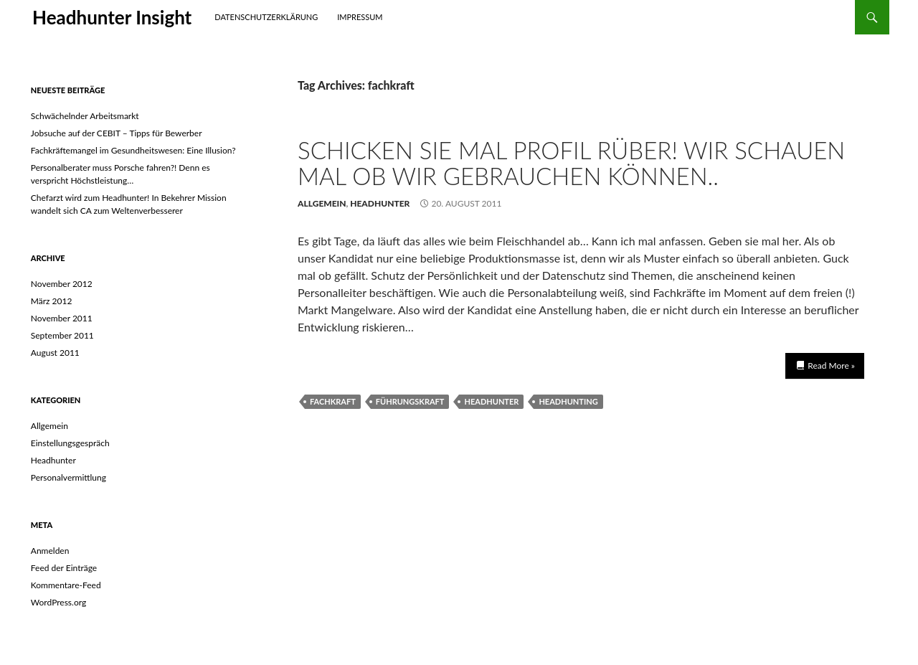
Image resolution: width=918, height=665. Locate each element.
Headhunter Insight (111, 17)
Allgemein (322, 203)
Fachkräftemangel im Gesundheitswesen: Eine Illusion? (133, 150)
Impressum (359, 17)
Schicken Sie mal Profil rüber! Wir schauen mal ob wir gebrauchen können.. (571, 163)
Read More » (831, 365)
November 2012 (62, 283)
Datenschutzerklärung (266, 17)
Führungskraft (410, 401)
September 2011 (62, 335)
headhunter (491, 401)
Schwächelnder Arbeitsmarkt (85, 115)
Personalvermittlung (68, 477)
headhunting (568, 401)
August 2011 (55, 352)
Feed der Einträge (64, 567)
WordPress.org (58, 602)
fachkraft (333, 401)
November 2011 (62, 318)
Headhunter (380, 203)
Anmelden (50, 550)
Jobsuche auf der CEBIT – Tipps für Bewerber (116, 133)
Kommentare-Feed (66, 585)
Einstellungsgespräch (70, 443)
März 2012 (51, 301)
